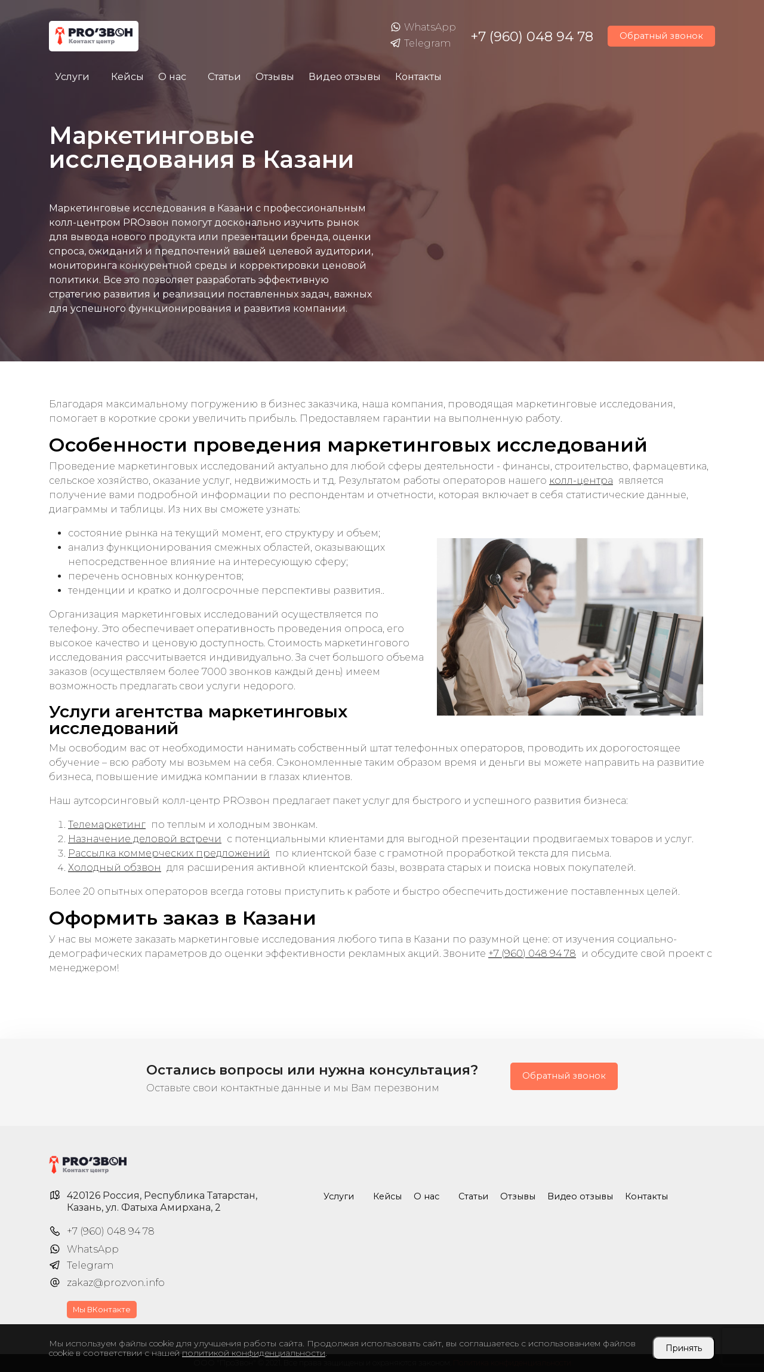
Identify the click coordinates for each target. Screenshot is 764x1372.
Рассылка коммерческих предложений (169, 853)
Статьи (224, 76)
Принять (684, 1348)
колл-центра (581, 480)
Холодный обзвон (114, 867)
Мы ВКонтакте (102, 1309)
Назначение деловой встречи (144, 839)
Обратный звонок (661, 35)
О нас (172, 76)
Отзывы (274, 76)
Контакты (418, 76)
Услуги (72, 76)
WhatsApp (423, 27)
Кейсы (127, 76)
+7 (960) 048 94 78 (531, 36)
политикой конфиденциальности (253, 1353)
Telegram (420, 43)
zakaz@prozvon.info (116, 1282)
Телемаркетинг (107, 824)
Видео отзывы (345, 76)
